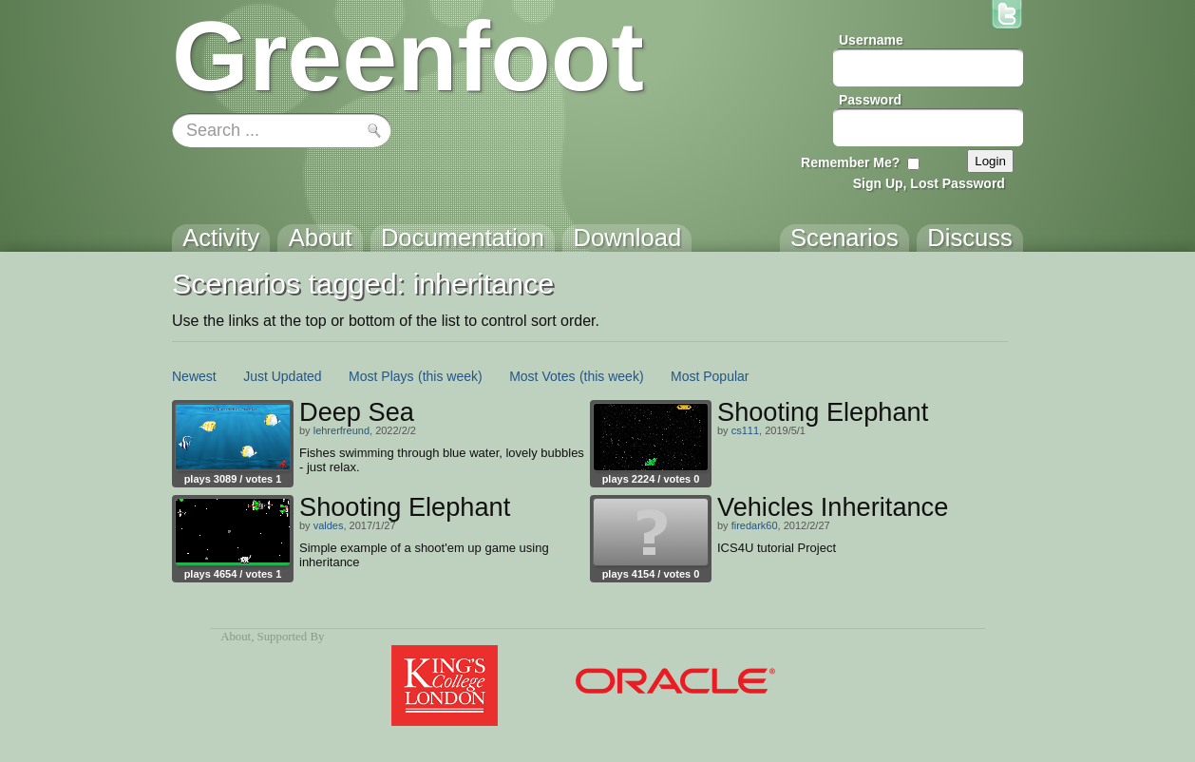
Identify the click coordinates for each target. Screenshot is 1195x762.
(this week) (450, 376)
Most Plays (381, 376)
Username (871, 40)
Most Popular (710, 376)
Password (870, 99)
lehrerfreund (341, 430)
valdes (328, 525)
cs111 (745, 430)
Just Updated (282, 376)
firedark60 (754, 525)
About (235, 636)
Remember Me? (850, 162)
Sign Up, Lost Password (929, 183)
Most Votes (542, 376)
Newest (194, 376)
